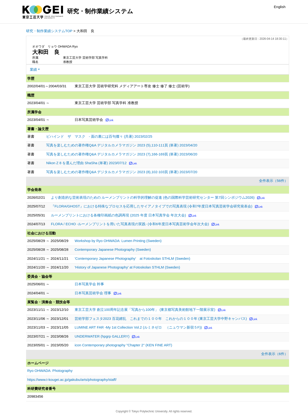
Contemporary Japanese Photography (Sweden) (113, 249)
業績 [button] (33, 69)
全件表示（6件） (274, 354)
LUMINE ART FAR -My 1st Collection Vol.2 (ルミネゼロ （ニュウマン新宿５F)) (138, 327)
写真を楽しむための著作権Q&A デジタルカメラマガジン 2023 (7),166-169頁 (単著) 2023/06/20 (121, 154)
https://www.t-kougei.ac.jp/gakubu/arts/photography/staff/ (72, 380)
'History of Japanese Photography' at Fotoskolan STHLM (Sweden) (127, 267)
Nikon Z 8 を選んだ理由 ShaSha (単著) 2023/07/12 (86, 163)
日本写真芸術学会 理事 (93, 293)
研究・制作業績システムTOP (49, 31)
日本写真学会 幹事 (89, 284)
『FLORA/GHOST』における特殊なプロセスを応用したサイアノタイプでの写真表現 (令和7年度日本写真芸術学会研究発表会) (151, 206)
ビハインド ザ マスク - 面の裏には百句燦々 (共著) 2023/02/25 (99, 136)
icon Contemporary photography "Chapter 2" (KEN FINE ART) (123, 345)
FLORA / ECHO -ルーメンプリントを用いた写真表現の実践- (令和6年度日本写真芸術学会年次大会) (130, 224)
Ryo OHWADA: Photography (49, 371)
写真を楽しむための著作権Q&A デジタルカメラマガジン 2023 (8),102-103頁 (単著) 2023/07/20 (121, 172)
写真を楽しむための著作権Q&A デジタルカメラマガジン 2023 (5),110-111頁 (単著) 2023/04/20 (121, 145)
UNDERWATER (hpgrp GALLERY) (102, 336)
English (279, 7)
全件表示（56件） (273, 181)
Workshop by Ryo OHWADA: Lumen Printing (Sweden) (118, 241)
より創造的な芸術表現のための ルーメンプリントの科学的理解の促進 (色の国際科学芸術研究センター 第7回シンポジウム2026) (152, 197)
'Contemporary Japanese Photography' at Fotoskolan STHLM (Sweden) (132, 258)
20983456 (35, 396)
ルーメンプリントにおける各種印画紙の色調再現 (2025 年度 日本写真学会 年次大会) (118, 215)
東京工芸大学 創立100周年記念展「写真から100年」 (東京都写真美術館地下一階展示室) (145, 310)
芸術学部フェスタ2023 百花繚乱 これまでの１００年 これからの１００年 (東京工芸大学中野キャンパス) (161, 319)
